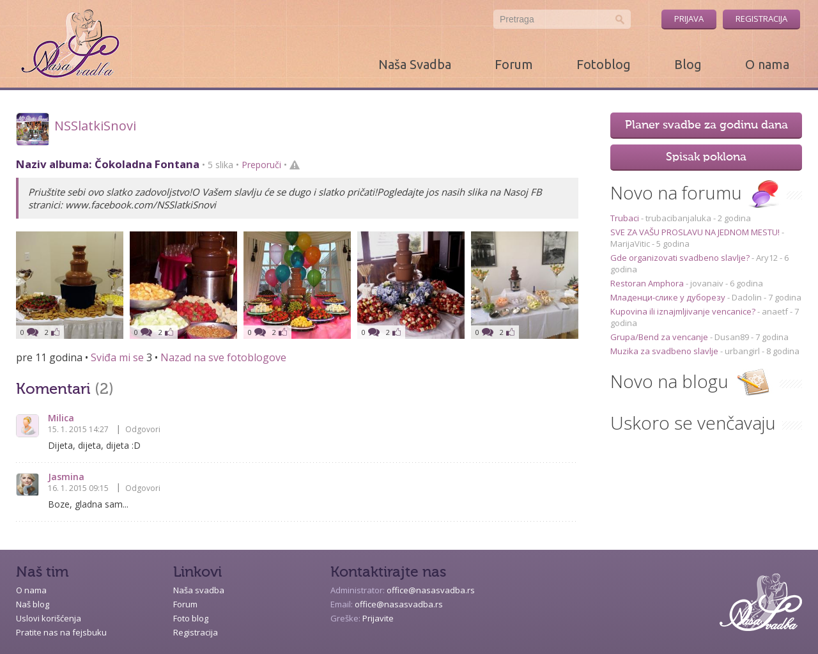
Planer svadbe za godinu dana (706, 125)
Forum (514, 64)
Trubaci (625, 218)
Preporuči (261, 165)
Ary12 (767, 257)
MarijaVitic (630, 243)
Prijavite (378, 618)
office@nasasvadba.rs (431, 590)
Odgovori (142, 429)
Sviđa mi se (117, 357)
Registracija (761, 18)
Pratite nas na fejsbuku (61, 632)
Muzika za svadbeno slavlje (665, 351)
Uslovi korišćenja (48, 618)
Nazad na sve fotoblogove (223, 357)
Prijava (689, 18)
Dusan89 (731, 337)
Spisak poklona (706, 157)
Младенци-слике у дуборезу (668, 297)
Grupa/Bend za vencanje (660, 337)
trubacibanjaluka (678, 218)
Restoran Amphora (648, 283)
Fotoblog (603, 64)
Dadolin (747, 297)
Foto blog (190, 618)
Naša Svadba (414, 64)
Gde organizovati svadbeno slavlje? (681, 257)
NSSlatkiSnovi (95, 125)
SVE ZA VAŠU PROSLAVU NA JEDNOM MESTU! (696, 232)
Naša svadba (198, 590)
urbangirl (742, 351)
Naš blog (32, 604)
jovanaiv (706, 283)
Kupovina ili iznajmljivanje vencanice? (683, 311)
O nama (767, 64)
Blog (688, 64)
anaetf (775, 311)
